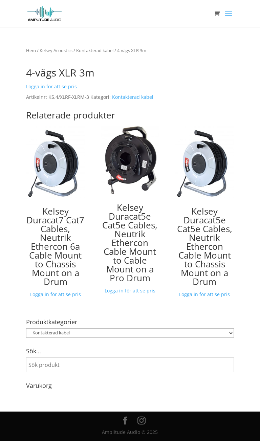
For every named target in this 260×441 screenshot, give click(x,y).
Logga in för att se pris (51, 86)
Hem (31, 50)
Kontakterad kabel (94, 50)
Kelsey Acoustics (56, 50)
